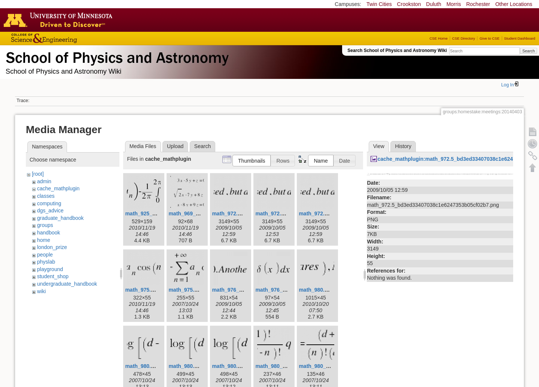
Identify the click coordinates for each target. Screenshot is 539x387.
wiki (41, 291)
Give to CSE (489, 38)
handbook (48, 233)
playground (50, 269)
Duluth (433, 4)
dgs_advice (50, 211)
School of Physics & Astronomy (116, 56)
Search (528, 51)
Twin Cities (379, 4)
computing (49, 203)
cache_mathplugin (58, 188)
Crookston (409, 4)
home (43, 240)
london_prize (52, 247)
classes (46, 196)
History (403, 146)
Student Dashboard (519, 38)
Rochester (478, 4)
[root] (38, 174)
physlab (46, 262)
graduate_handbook (60, 218)
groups (45, 225)
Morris (454, 4)
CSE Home (438, 38)
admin (44, 181)
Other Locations (513, 4)
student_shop (52, 276)
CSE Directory (463, 38)
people (45, 255)
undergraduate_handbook (67, 284)
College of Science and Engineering (67, 38)
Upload (175, 146)
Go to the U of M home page (60, 19)
